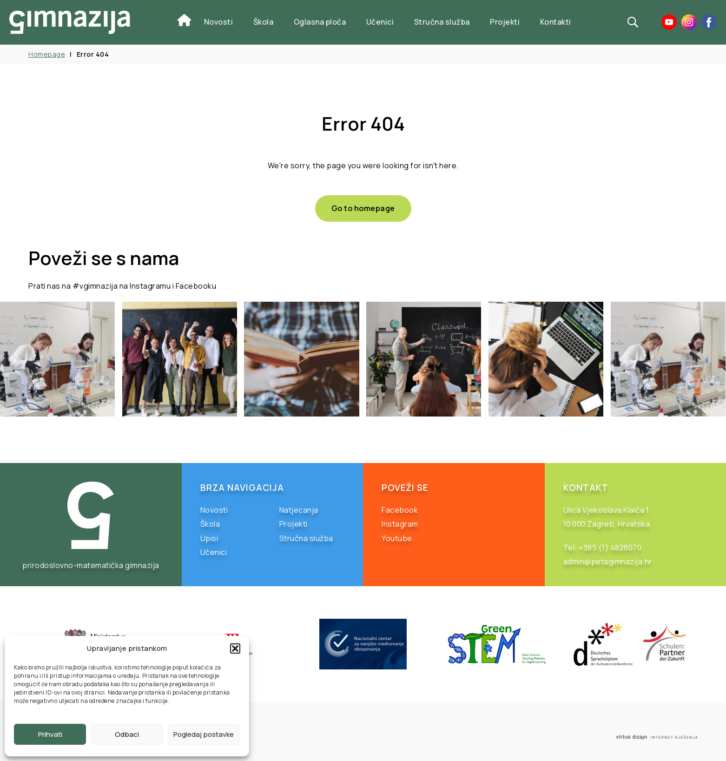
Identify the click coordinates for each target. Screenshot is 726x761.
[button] (235, 648)
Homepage (46, 54)
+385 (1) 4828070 (610, 548)
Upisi (209, 538)
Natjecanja (298, 510)
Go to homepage (363, 208)
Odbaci (127, 734)
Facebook (400, 510)
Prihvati (50, 734)
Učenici (380, 22)
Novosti (218, 22)
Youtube (397, 538)
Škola (263, 22)
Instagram (400, 524)
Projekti (505, 22)
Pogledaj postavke (203, 734)
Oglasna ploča (320, 22)
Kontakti (555, 22)
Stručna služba (442, 22)
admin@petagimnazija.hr (607, 561)
